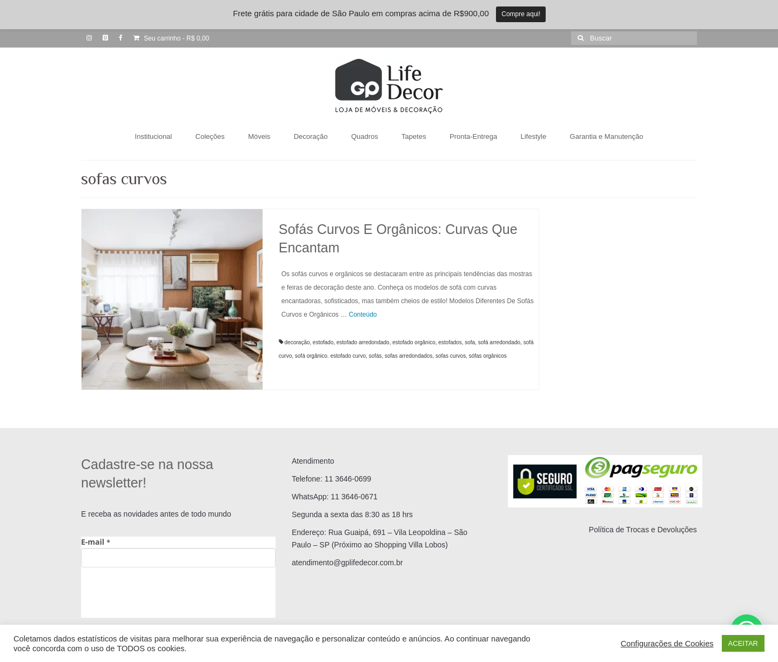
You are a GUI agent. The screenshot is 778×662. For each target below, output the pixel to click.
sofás (375, 356)
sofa (470, 342)
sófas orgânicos (488, 356)
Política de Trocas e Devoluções (643, 529)
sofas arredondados (408, 356)
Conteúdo (363, 314)
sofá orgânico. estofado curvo (330, 356)
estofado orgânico (413, 342)
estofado (323, 342)
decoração (297, 342)
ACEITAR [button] (743, 643)
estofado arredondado (363, 342)
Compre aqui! (520, 14)
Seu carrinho (171, 38)
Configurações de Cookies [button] (667, 643)
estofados (449, 342)
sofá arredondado (499, 342)
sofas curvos (450, 356)
